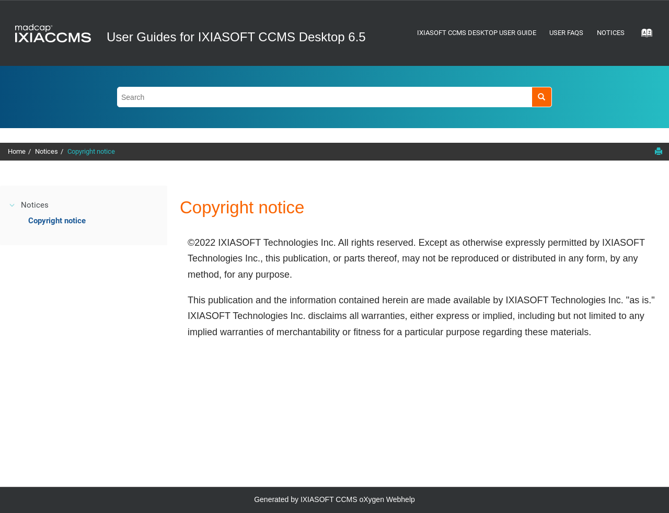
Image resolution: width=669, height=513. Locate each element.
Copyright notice (91, 151)
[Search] (542, 97)
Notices (611, 33)
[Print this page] (658, 151)
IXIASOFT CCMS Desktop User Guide (476, 33)
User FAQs (566, 33)
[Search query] (334, 97)
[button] (12, 205)
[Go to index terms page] (643, 36)
